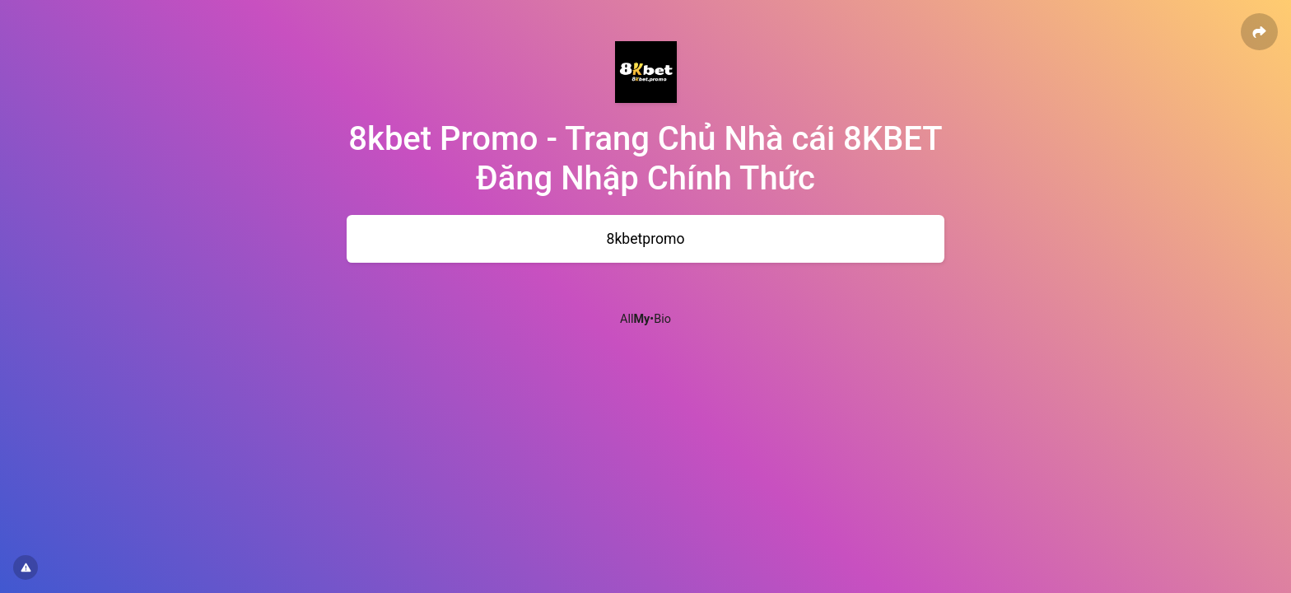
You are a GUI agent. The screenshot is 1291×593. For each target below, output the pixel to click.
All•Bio (645, 319)
